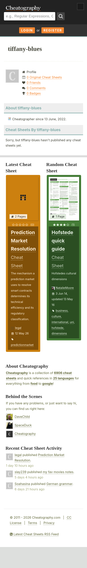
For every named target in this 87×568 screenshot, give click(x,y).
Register (52, 30)
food (34, 384)
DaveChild (22, 417)
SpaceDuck (23, 425)
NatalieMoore (65, 287)
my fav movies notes (58, 472)
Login (27, 30)
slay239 (20, 472)
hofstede (58, 327)
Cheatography (17, 373)
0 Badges (34, 93)
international (60, 322)
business (62, 310)
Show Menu (80, 6)
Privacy (48, 523)
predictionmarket (22, 345)
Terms (32, 523)
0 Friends (34, 83)
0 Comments (36, 88)
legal (18, 327)
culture (56, 316)
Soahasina (22, 484)
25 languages (63, 378)
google (47, 384)
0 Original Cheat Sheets (44, 77)
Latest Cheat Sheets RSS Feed (34, 534)
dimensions (59, 333)
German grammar (59, 484)
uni (72, 322)
